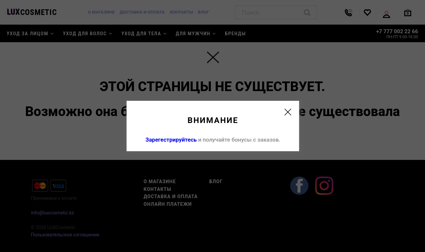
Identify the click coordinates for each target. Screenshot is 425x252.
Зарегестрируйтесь (171, 139)
